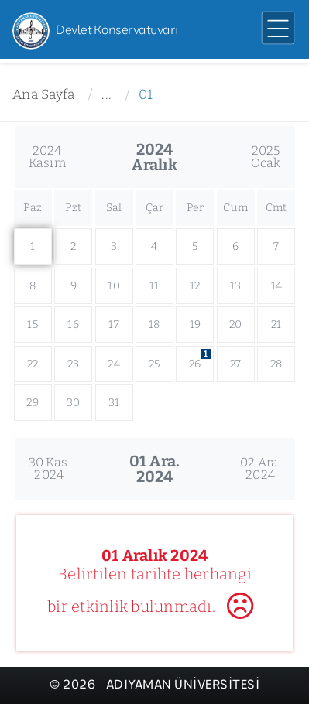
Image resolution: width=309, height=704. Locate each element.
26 (200, 360)
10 (114, 285)
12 (195, 285)
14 (277, 285)
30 (74, 402)
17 (113, 324)
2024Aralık (154, 157)
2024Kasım (47, 156)
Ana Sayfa (43, 95)
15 (32, 324)
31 (114, 402)
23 (73, 364)
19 (195, 324)
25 (154, 364)
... (106, 95)
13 (236, 285)
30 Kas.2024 (49, 468)
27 (236, 364)
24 (114, 364)
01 (146, 95)
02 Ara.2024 (260, 468)
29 (32, 402)
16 (73, 324)
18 (154, 324)
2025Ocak (266, 156)
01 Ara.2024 (154, 469)
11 (154, 285)
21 (276, 324)
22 (33, 364)
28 (276, 364)
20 (235, 324)
